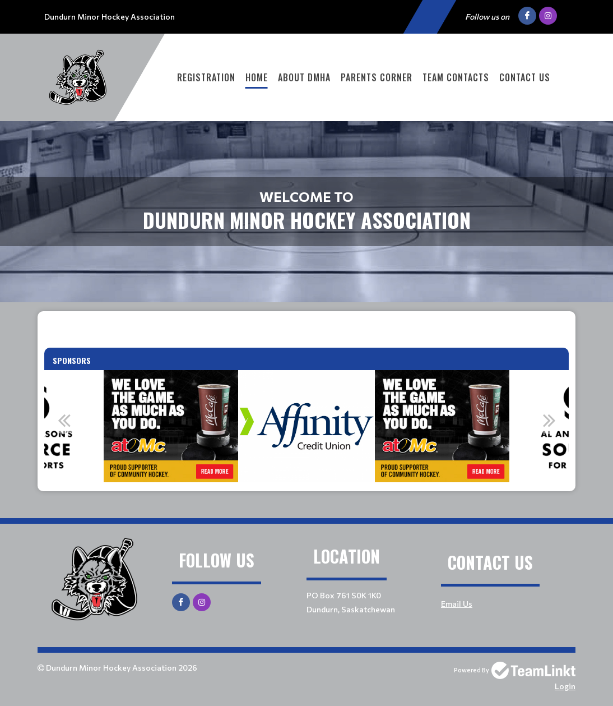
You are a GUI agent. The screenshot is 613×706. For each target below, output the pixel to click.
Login (565, 686)
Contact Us (524, 77)
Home (256, 77)
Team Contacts (455, 77)
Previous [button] (64, 420)
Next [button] (549, 420)
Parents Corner (376, 77)
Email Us (456, 603)
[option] (171, 426)
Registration (206, 77)
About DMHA (304, 77)
